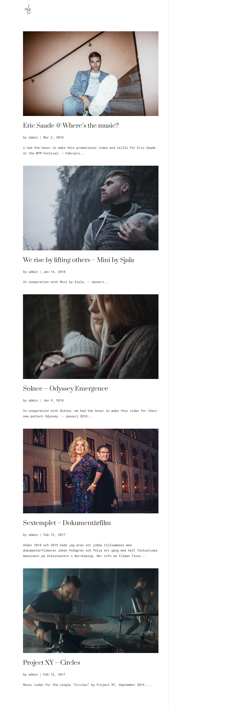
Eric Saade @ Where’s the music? (71, 126)
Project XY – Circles (51, 663)
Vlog (193, 9)
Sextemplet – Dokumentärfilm (67, 523)
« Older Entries (37, 700)
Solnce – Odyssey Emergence (65, 389)
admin (33, 137)
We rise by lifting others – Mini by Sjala (78, 260)
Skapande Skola (170, 9)
